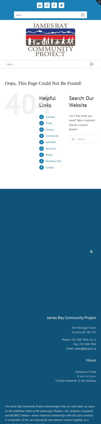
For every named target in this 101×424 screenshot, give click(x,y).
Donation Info (53, 161)
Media (49, 154)
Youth (49, 123)
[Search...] (82, 139)
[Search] (73, 139)
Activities (51, 142)
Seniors (50, 129)
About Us (51, 148)
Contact (50, 167)
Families (50, 116)
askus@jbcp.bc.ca (85, 348)
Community (52, 135)
